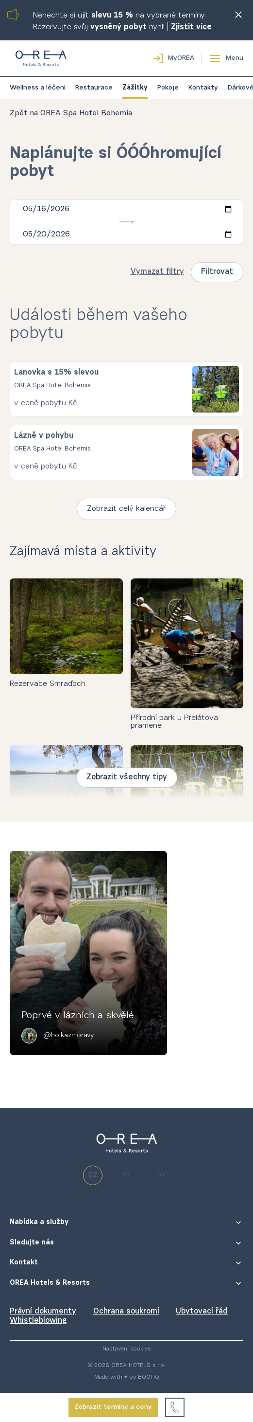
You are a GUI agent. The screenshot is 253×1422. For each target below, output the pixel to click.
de (160, 1175)
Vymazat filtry (157, 272)
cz (93, 1175)
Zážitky (135, 88)
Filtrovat (217, 272)
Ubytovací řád (202, 1311)
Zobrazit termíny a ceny (113, 1407)
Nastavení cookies (126, 1349)
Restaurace (94, 88)
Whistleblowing (38, 1321)
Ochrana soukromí (126, 1311)
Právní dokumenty (43, 1311)
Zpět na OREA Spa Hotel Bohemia (71, 113)
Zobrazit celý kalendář (126, 509)
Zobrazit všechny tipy (126, 777)
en (126, 1175)
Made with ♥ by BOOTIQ (126, 1377)
